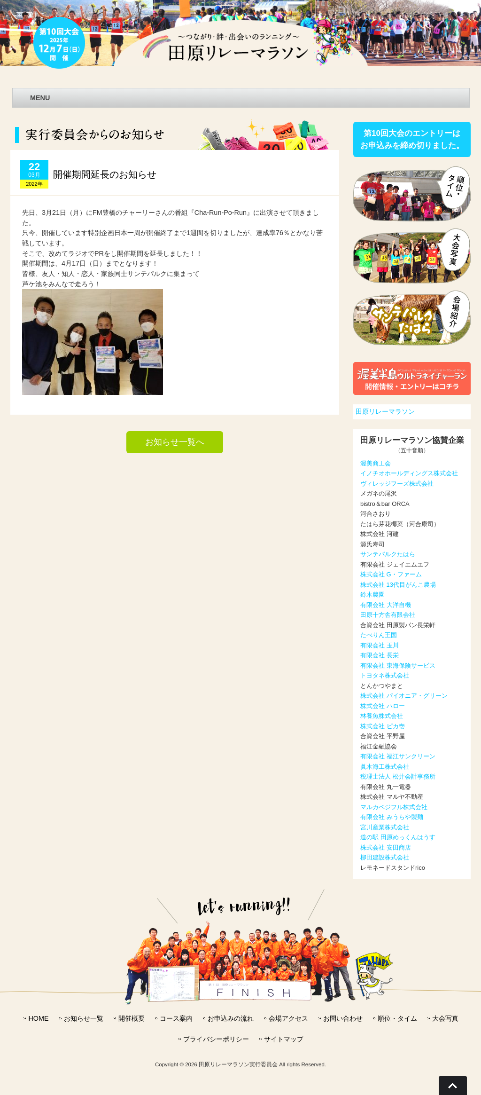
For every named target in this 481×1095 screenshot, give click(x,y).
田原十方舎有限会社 (387, 614)
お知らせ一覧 (83, 1018)
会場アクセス (288, 1018)
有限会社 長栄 (379, 655)
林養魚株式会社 (381, 715)
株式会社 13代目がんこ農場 (398, 584)
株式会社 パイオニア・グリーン (404, 695)
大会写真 (445, 1018)
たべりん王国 (378, 634)
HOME (38, 1018)
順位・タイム (397, 1018)
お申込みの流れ (231, 1018)
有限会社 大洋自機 (385, 604)
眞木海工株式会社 (384, 766)
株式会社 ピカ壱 (382, 726)
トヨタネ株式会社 (384, 675)
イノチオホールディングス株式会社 (409, 473)
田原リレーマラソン (385, 411)
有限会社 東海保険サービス (397, 665)
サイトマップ (283, 1039)
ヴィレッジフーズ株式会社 (397, 483)
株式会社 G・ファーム (391, 574)
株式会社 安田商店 (385, 847)
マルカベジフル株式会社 (393, 807)
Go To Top (453, 1085)
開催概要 (131, 1018)
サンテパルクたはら (387, 554)
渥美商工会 (375, 463)
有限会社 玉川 (379, 645)
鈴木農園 (372, 594)
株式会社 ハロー (382, 705)
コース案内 (176, 1018)
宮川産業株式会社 (384, 827)
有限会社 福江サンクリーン (397, 756)
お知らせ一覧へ (174, 442)
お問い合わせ (343, 1018)
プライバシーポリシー (216, 1039)
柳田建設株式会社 (384, 857)
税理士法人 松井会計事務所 (397, 776)
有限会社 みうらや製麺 (391, 816)
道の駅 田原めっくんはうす (397, 837)
